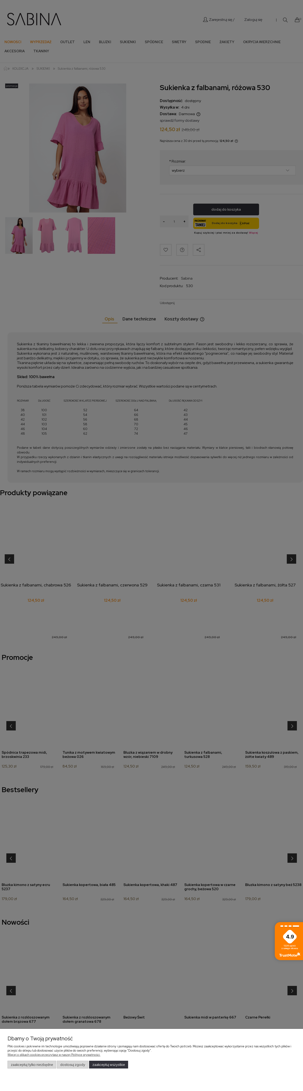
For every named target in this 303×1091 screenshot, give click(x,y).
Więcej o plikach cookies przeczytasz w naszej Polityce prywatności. (54, 1055)
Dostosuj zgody (72, 1064)
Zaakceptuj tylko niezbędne (32, 1064)
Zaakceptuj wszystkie (108, 1064)
